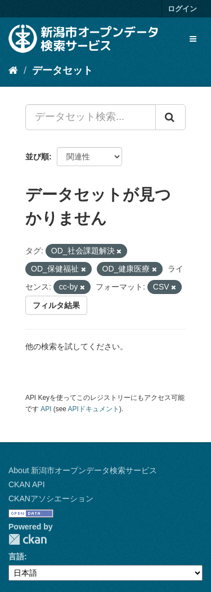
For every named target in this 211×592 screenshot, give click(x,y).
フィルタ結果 (56, 305)
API (46, 409)
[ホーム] (13, 70)
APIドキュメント (93, 409)
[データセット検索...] (90, 117)
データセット (62, 70)
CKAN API (26, 484)
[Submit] (170, 117)
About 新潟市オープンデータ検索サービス (82, 470)
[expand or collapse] (193, 39)
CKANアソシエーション (50, 498)
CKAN (27, 539)
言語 (16, 556)
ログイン (182, 9)
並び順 (37, 156)
